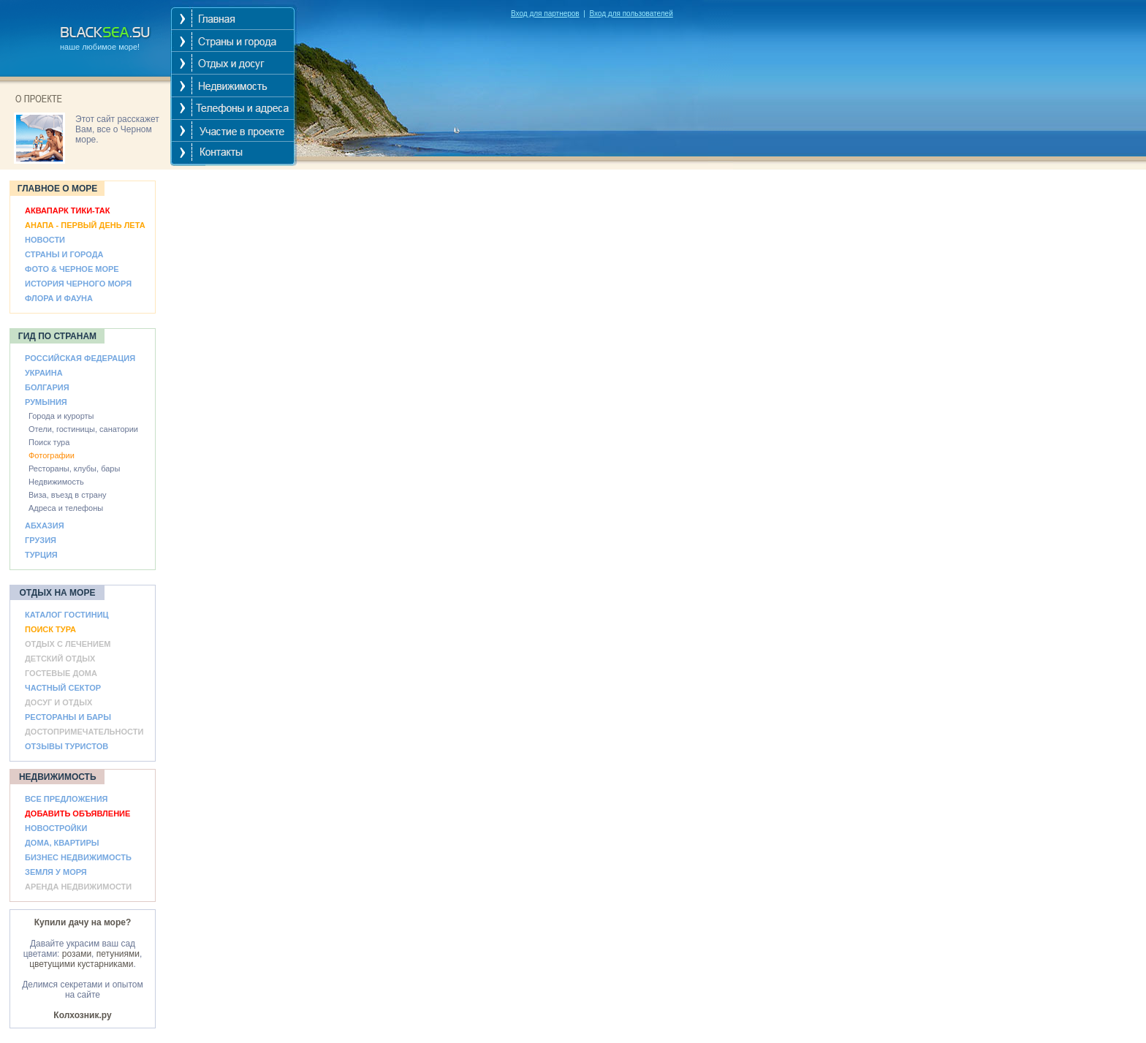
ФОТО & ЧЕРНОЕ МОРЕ (72, 269)
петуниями (118, 954)
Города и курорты (61, 415)
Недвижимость (56, 481)
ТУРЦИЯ (41, 554)
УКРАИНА (44, 372)
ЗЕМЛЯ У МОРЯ (56, 872)
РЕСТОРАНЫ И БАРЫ (68, 717)
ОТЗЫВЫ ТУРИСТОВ (66, 746)
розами (76, 954)
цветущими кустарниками (81, 964)
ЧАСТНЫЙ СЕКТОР (63, 687)
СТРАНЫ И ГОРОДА (64, 254)
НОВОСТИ (45, 239)
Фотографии (52, 455)
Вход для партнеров (545, 14)
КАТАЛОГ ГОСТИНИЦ (67, 614)
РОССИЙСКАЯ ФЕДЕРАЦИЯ (80, 358)
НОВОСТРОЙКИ (56, 828)
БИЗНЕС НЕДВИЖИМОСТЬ (78, 857)
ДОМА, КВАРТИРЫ (62, 842)
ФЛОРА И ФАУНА (59, 298)
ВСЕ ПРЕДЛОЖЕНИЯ (66, 798)
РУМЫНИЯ (46, 402)
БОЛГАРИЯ (47, 387)
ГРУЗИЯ (40, 540)
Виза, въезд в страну (68, 494)
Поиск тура (49, 442)
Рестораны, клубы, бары (74, 468)
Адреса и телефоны (66, 508)
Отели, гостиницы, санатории (83, 429)
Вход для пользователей (630, 14)
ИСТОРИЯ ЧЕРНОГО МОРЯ (78, 283)
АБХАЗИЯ (44, 525)
